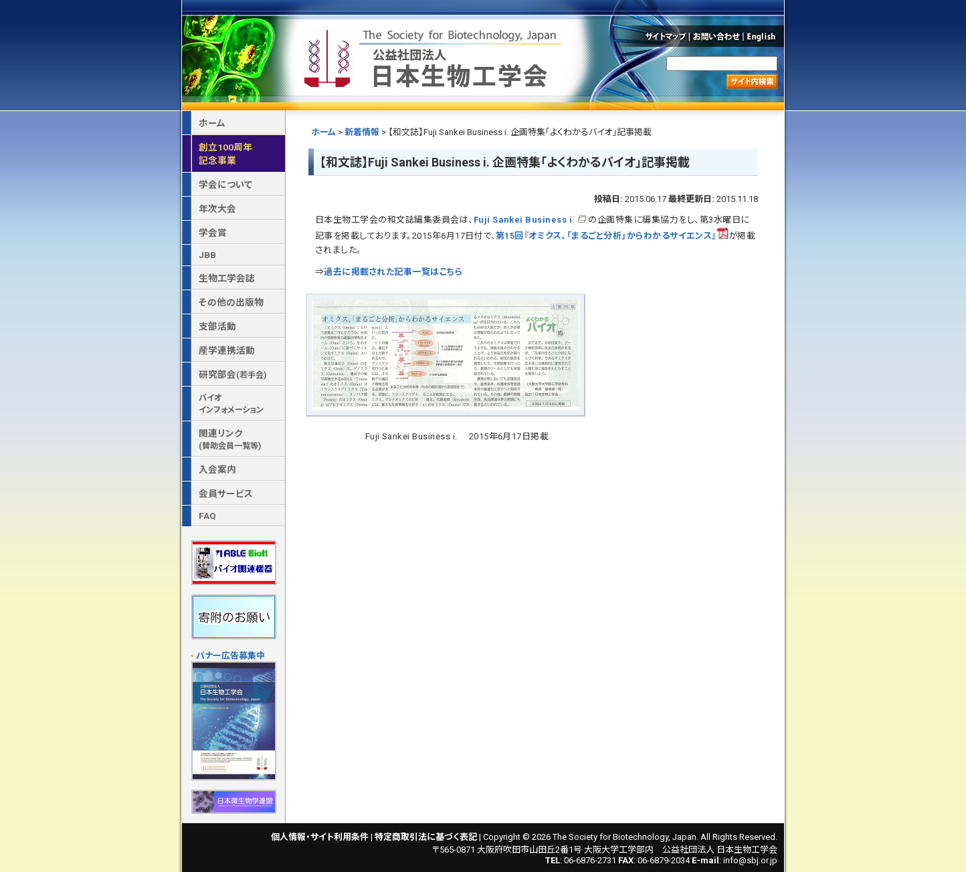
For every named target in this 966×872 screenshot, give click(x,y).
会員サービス (226, 493)
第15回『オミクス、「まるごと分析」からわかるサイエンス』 (612, 236)
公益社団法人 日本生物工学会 (434, 56)
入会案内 (217, 469)
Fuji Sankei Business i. (524, 220)
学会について (225, 184)
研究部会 (232, 374)
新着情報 (362, 132)
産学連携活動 (227, 350)
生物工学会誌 (227, 278)
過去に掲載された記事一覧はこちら (393, 272)
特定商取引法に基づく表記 (426, 837)
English (764, 36)
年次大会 (217, 208)
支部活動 (217, 326)
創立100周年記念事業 (225, 154)
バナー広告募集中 (230, 656)
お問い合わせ (717, 36)
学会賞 (213, 232)
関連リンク (230, 439)
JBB (207, 254)
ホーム (323, 132)
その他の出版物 (231, 302)
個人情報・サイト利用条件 (320, 837)
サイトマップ (665, 36)
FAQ (207, 515)
